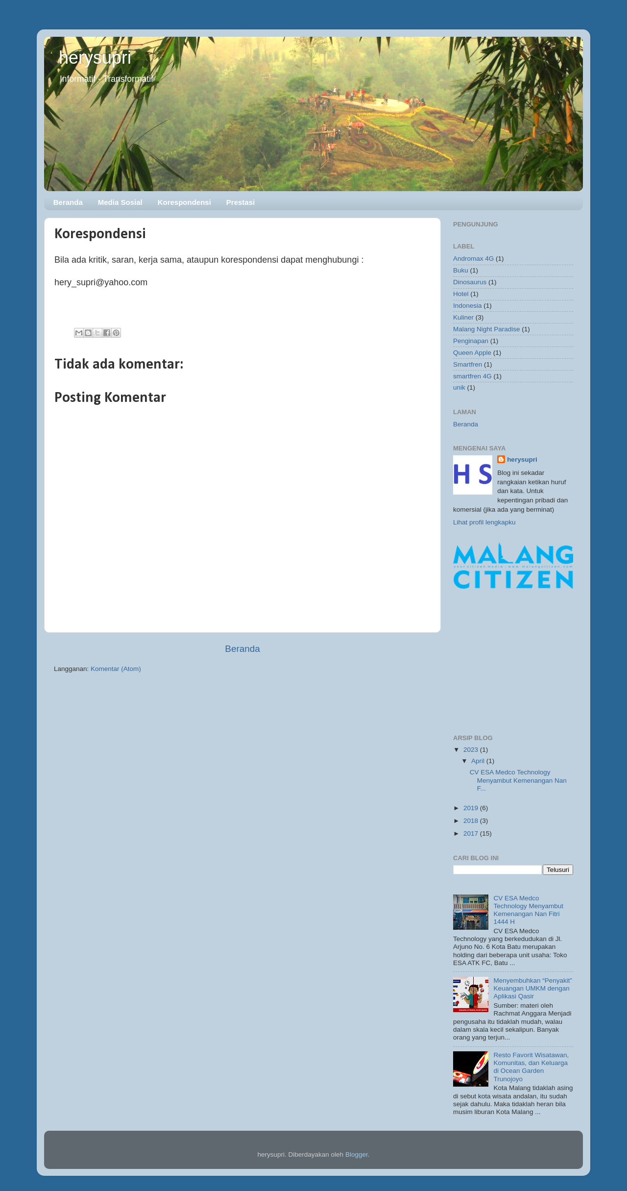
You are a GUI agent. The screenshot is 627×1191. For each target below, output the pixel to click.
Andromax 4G (473, 258)
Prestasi (240, 202)
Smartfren (467, 364)
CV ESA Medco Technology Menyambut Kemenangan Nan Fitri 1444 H (528, 910)
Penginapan (470, 341)
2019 (471, 808)
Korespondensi (184, 202)
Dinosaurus (469, 282)
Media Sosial (120, 202)
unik (459, 387)
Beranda (68, 202)
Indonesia (467, 305)
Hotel (461, 294)
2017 (471, 833)
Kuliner (463, 317)
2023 (471, 749)
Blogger (356, 1154)
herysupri (95, 58)
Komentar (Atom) (116, 668)
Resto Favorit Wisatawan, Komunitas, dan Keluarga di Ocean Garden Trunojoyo (531, 1067)
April (478, 761)
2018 (471, 820)
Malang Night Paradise (486, 329)
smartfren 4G (472, 376)
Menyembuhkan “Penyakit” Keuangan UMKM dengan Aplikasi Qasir (532, 988)
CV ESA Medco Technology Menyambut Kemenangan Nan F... (518, 780)
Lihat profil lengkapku (484, 522)
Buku (460, 270)
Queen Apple (472, 352)
